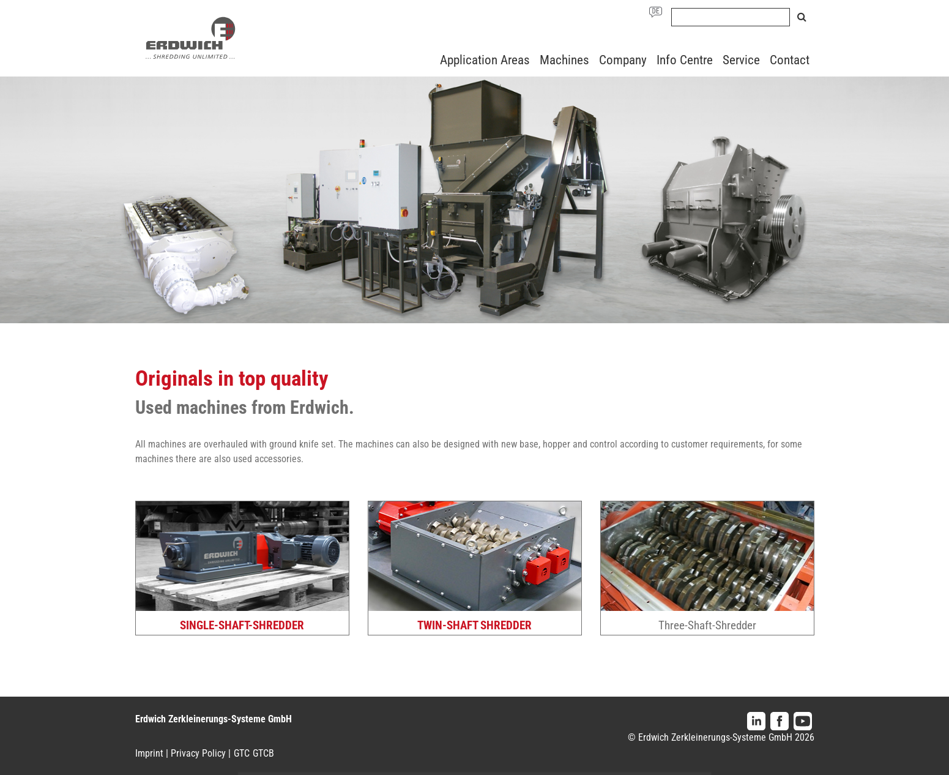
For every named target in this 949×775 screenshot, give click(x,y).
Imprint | (151, 753)
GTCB (263, 753)
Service (741, 60)
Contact (789, 60)
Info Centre (685, 60)
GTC (242, 753)
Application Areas (485, 60)
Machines (564, 60)
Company (623, 60)
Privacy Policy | (201, 753)
